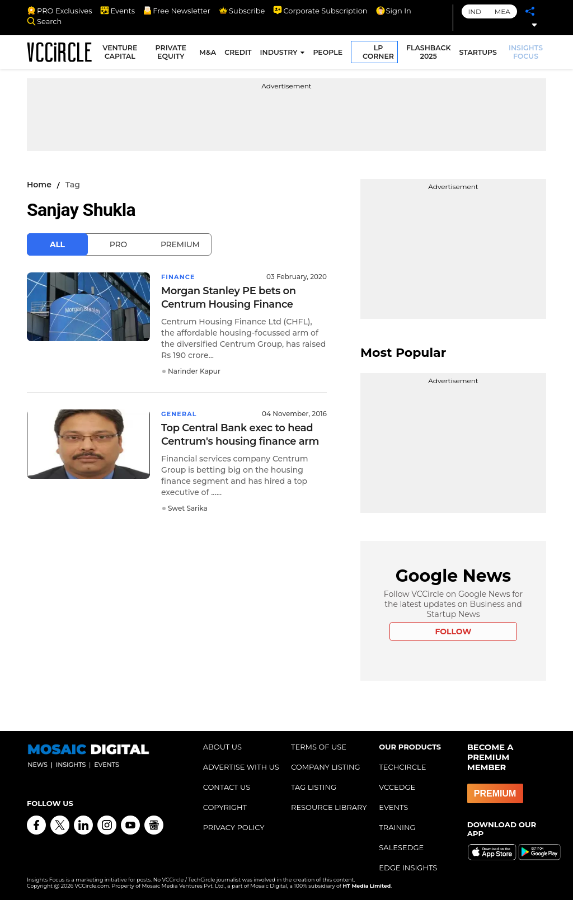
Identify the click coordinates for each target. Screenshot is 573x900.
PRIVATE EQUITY (173, 53)
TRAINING (397, 827)
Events (117, 10)
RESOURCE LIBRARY (329, 807)
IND (474, 11)
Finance (179, 276)
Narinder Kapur (194, 371)
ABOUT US (222, 746)
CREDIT (239, 54)
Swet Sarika (188, 508)
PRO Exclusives (59, 10)
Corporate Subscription (320, 10)
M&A (209, 54)
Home (39, 185)
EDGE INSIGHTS (408, 867)
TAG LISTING (313, 787)
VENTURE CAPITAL (123, 53)
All (57, 244)
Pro (118, 244)
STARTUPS (479, 54)
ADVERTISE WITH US (241, 766)
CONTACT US (227, 787)
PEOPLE (329, 54)
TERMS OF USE (318, 746)
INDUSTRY (280, 54)
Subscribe (242, 10)
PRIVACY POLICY (234, 827)
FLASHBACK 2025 (430, 53)
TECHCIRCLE (402, 766)
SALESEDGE (401, 847)
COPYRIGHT (225, 807)
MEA (502, 11)
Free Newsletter (176, 10)
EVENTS (393, 807)
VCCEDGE (397, 787)
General (180, 413)
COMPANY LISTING (325, 766)
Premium (180, 244)
